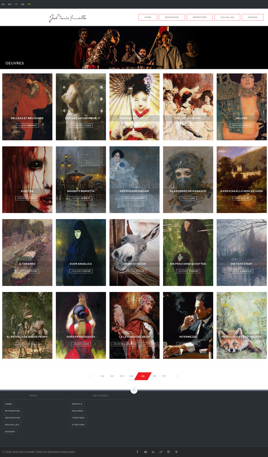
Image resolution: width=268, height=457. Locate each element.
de (25, 4)
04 (133, 376)
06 (160, 376)
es (3, 4)
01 (93, 376)
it (18, 4)
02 (106, 376)
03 (120, 376)
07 (173, 376)
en (11, 4)
